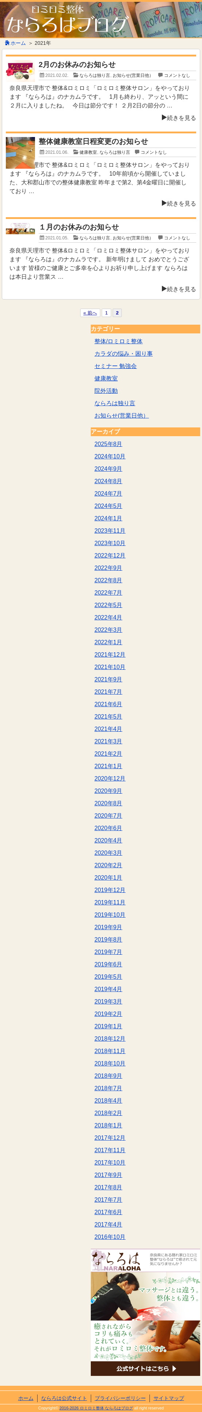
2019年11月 (109, 902)
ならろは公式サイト (64, 1398)
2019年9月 (108, 927)
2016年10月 (109, 1237)
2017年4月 (108, 1224)
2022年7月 (108, 593)
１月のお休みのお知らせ (79, 227)
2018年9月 (108, 1076)
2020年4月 (108, 840)
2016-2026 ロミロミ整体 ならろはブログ (96, 1408)
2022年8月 (108, 580)
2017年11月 (109, 1150)
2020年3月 (108, 853)
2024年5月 (108, 506)
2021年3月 (108, 741)
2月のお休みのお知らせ (77, 64)
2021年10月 (109, 667)
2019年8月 (108, 939)
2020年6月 (108, 828)
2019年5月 (108, 977)
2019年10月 (109, 915)
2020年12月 (109, 778)
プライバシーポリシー (120, 1398)
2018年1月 (108, 1125)
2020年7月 (108, 816)
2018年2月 (108, 1113)
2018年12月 (109, 1039)
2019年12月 (109, 890)
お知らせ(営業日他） (133, 75)
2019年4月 (108, 989)
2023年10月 (109, 543)
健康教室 (88, 152)
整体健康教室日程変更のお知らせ (93, 141)
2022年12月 (109, 555)
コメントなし (177, 75)
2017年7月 (108, 1200)
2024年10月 (109, 456)
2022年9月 (108, 568)
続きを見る (179, 118)
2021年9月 (108, 679)
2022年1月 (108, 642)
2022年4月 (108, 617)
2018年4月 (108, 1101)
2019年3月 (108, 1001)
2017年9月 (108, 1175)
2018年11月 (109, 1051)
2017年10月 (109, 1162)
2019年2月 (108, 1014)
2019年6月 (108, 964)
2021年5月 (108, 716)
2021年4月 (108, 729)
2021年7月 (108, 692)
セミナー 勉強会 (115, 366)
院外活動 (106, 391)
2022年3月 (108, 630)
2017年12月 (109, 1138)
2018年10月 (109, 1063)
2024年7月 (108, 493)
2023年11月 (109, 531)
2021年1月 (108, 766)
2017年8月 (108, 1187)
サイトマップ (169, 1398)
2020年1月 (108, 878)
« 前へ (90, 313)
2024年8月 (108, 481)
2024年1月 (108, 518)
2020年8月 (108, 803)
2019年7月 (108, 952)
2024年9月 (108, 469)
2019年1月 (108, 1026)
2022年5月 (108, 605)
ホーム (15, 43)
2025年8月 (108, 444)
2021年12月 (109, 655)
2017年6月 (108, 1212)
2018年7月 (108, 1088)
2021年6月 (108, 704)
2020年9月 (108, 791)
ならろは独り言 (94, 75)
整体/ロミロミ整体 (118, 341)
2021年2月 (108, 754)
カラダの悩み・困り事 (123, 354)
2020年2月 (108, 865)
